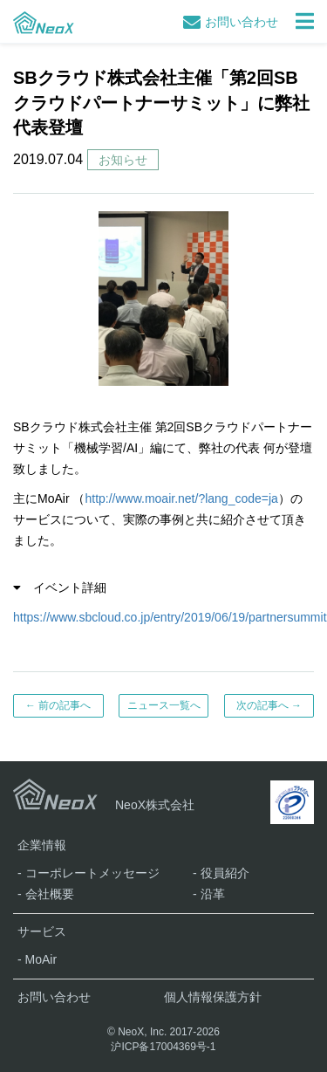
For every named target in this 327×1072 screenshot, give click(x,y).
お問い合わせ (230, 22)
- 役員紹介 (221, 873)
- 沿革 (209, 894)
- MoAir (37, 959)
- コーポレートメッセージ (88, 873)
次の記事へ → (269, 705)
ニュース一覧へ (164, 705)
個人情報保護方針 (213, 997)
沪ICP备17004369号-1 (163, 1047)
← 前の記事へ (58, 705)
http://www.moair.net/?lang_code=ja (181, 498)
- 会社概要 (45, 894)
